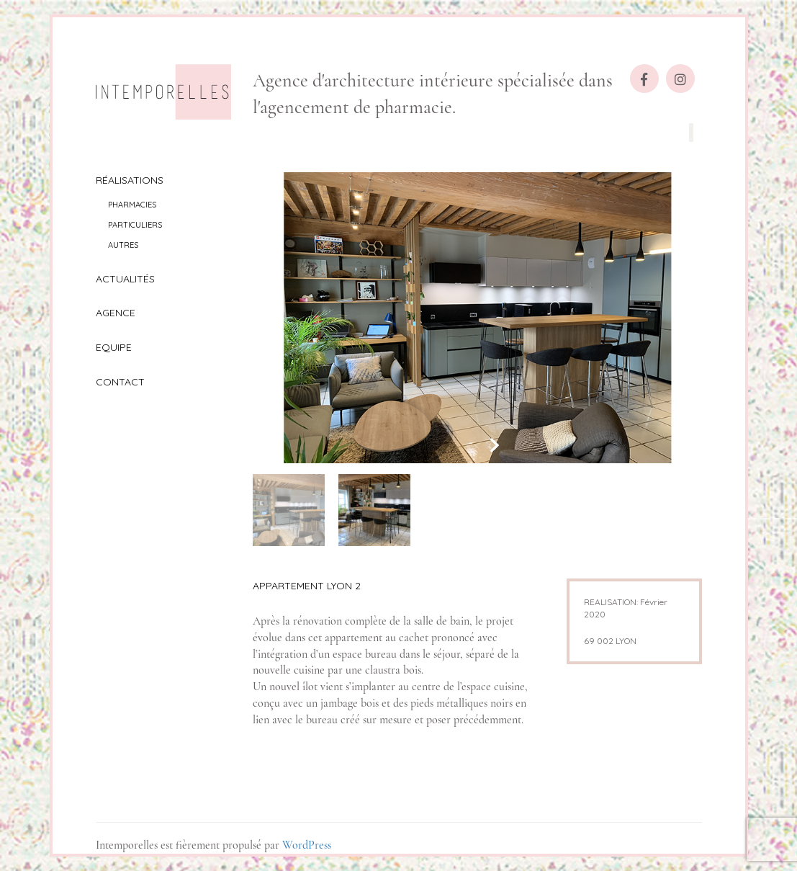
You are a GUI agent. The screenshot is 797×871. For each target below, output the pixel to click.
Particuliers (135, 225)
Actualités (125, 278)
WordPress (306, 845)
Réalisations (129, 180)
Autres (123, 245)
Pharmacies (132, 205)
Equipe (114, 347)
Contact (120, 381)
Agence (115, 312)
